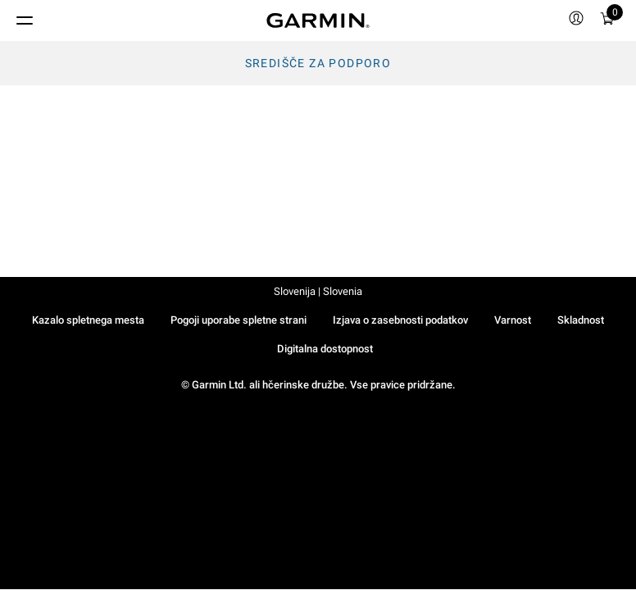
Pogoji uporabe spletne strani (238, 320)
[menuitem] (576, 20)
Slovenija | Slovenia (318, 291)
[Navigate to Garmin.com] (318, 20)
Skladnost (580, 320)
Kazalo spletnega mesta (88, 320)
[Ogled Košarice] (607, 21)
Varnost (512, 320)
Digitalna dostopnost (325, 349)
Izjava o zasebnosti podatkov (400, 320)
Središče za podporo (318, 63)
